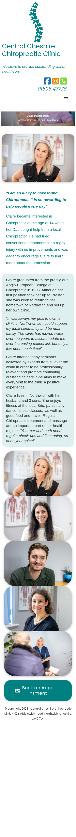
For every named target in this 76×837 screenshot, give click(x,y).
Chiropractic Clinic (31, 53)
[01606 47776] (55, 83)
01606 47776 (51, 88)
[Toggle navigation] (66, 97)
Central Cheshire (28, 46)
